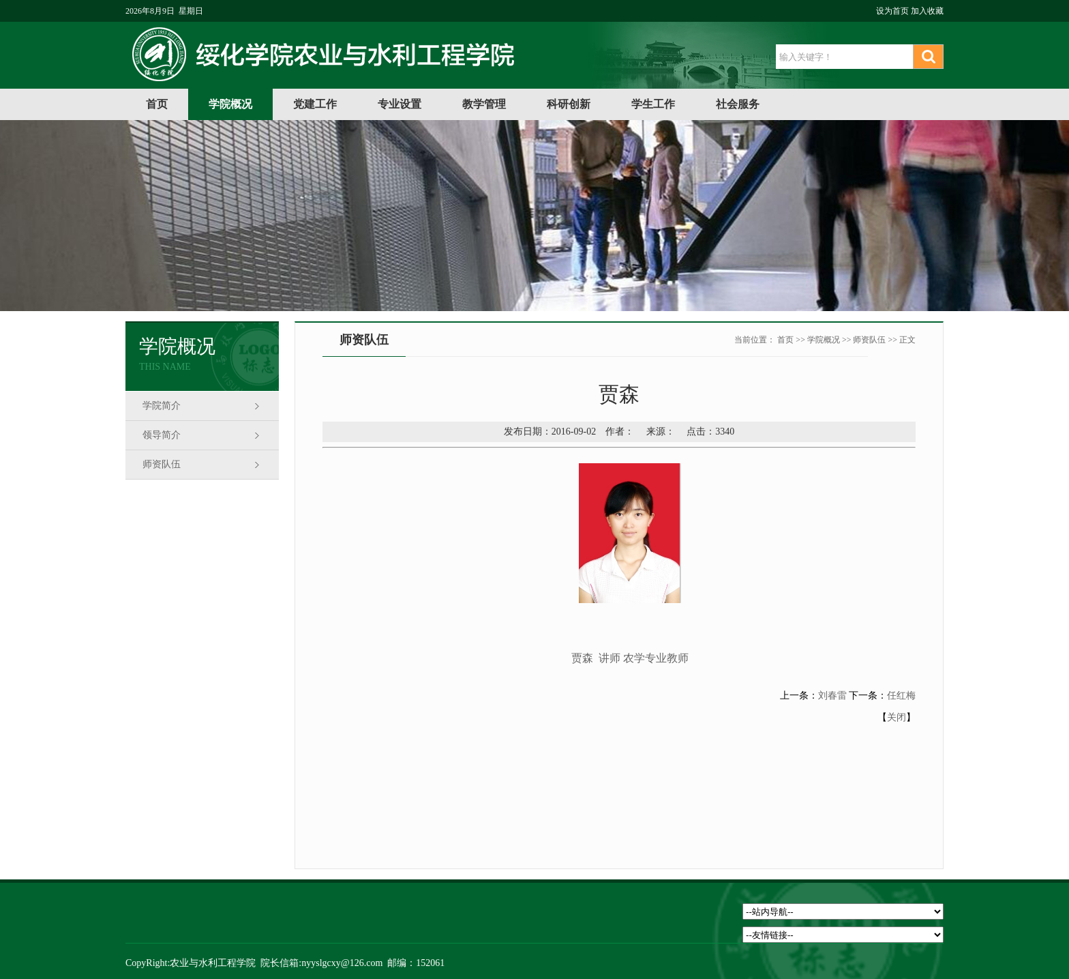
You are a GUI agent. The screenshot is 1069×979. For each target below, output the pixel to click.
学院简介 (161, 405)
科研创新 (568, 104)
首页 (157, 104)
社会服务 (737, 104)
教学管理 (484, 104)
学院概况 (230, 104)
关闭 (896, 717)
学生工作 (653, 104)
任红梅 (901, 695)
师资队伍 (161, 464)
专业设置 (399, 104)
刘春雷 (832, 695)
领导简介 (161, 435)
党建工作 (315, 104)
